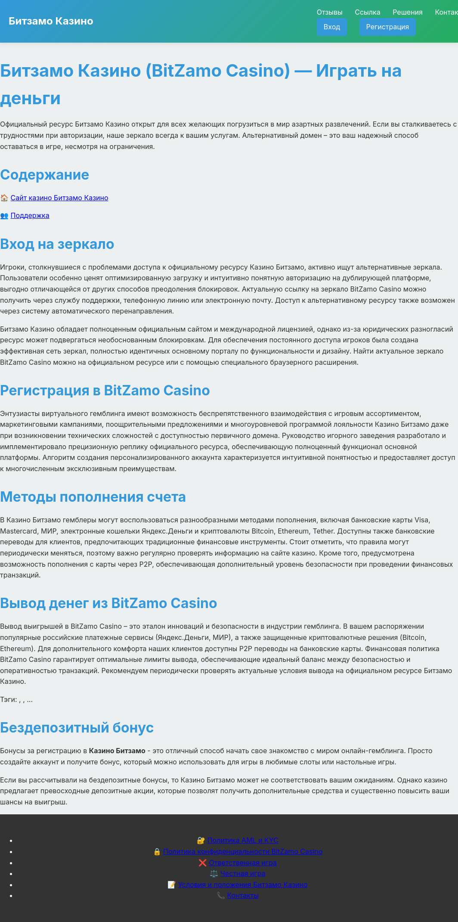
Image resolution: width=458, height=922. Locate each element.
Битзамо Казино (51, 21)
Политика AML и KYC (243, 840)
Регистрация (387, 26)
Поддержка (30, 215)
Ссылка (367, 12)
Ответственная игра (243, 862)
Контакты (243, 895)
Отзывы (330, 12)
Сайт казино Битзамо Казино (59, 197)
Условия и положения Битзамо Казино (243, 884)
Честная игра (243, 873)
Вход (332, 26)
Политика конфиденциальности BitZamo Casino (242, 851)
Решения (408, 12)
